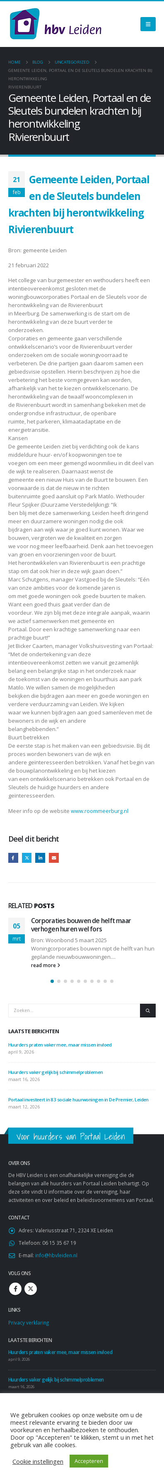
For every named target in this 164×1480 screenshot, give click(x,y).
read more (45, 965)
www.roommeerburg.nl (99, 811)
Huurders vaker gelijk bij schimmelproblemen (55, 1072)
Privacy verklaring (28, 1322)
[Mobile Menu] (148, 24)
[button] (52, 981)
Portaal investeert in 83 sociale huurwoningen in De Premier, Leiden (79, 1099)
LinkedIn (40, 858)
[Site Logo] (55, 24)
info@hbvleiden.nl (56, 1255)
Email (54, 858)
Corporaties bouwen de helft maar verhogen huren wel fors (81, 924)
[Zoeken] (148, 1010)
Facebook (13, 858)
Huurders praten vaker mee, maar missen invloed (60, 1045)
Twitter (27, 858)
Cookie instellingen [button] (37, 1461)
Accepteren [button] (89, 1461)
